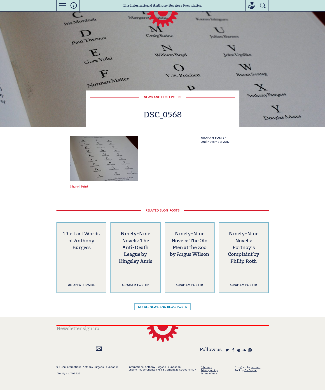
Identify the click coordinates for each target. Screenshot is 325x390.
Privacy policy (209, 370)
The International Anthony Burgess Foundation (162, 5)
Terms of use (209, 373)
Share (74, 186)
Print (84, 186)
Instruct (255, 367)
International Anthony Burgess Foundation (92, 367)
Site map (206, 367)
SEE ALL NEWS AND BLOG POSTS (162, 306)
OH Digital (250, 370)
